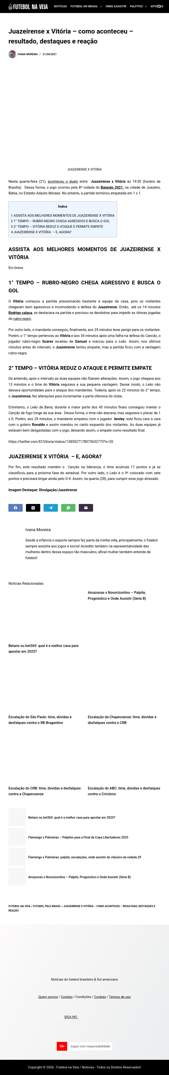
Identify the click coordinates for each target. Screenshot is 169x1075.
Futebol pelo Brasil (47, 906)
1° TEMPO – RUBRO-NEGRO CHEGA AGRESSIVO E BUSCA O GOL (60, 221)
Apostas (157, 6)
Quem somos (48, 997)
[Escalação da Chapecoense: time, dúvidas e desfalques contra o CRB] (124, 685)
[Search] (159, 6)
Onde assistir (116, 6)
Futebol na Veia (19, 906)
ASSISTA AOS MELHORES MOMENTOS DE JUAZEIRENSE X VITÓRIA (62, 216)
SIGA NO (71, 1017)
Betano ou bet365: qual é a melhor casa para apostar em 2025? (71, 817)
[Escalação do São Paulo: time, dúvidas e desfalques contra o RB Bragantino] (44, 685)
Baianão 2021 (112, 187)
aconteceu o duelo (63, 181)
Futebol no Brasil (87, 6)
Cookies (100, 997)
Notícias (60, 6)
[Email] (86, 508)
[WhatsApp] (68, 508)
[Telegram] (51, 508)
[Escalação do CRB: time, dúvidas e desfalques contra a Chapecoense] (44, 757)
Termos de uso (120, 997)
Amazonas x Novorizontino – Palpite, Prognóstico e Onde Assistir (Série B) (79, 877)
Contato (67, 997)
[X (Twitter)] (33, 508)
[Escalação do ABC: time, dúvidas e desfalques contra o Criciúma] (124, 757)
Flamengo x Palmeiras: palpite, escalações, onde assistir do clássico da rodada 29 (84, 857)
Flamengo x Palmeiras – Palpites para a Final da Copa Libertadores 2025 (78, 837)
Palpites (139, 6)
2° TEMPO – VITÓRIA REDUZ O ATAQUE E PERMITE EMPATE (57, 227)
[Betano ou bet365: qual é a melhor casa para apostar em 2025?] (44, 614)
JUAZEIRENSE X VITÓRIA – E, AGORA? (41, 232)
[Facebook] (15, 508)
